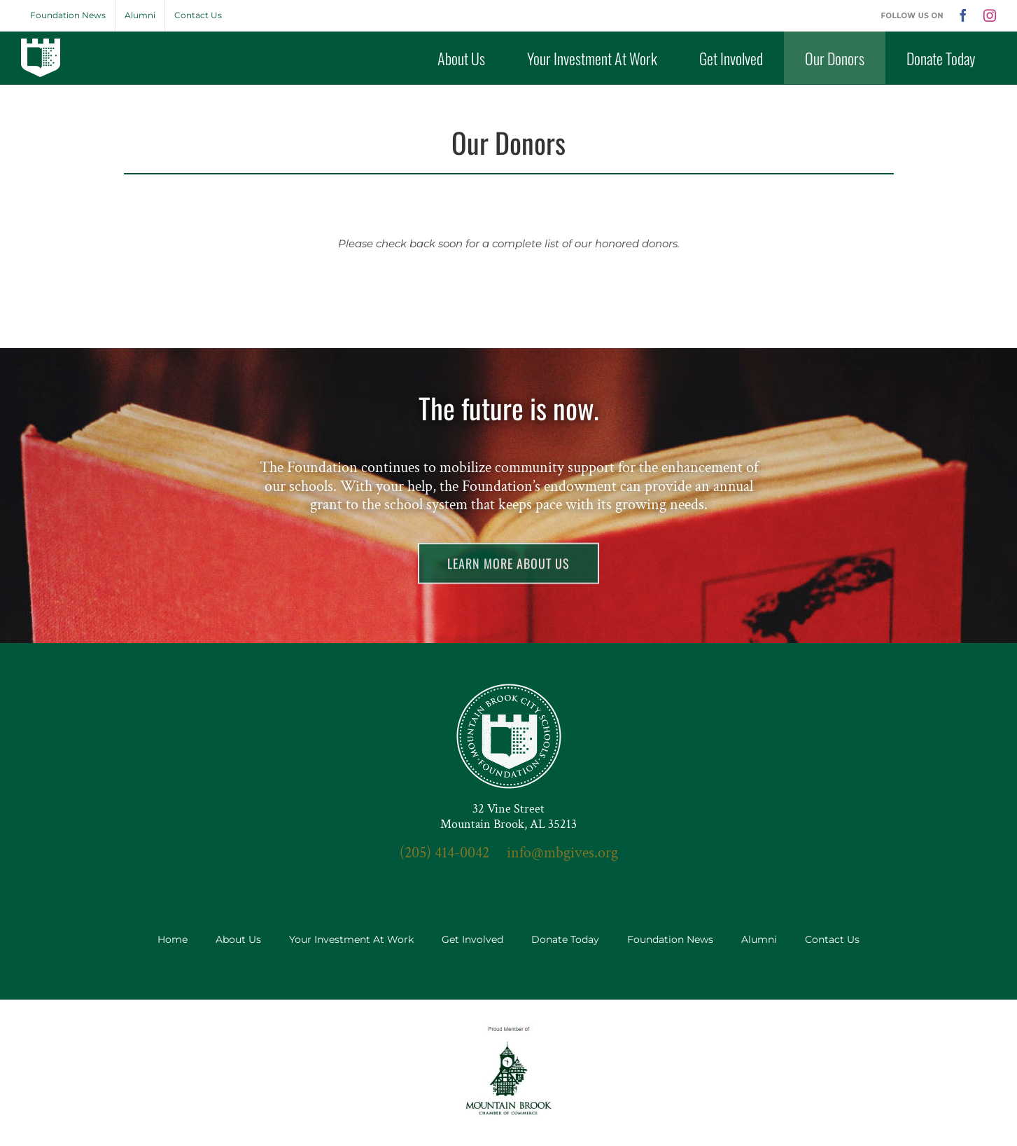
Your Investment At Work (351, 939)
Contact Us (832, 939)
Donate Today (565, 939)
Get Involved (472, 939)
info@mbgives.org (562, 853)
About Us (238, 939)
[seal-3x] (508, 689)
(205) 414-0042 (444, 853)
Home (172, 939)
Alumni (759, 939)
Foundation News (670, 939)
